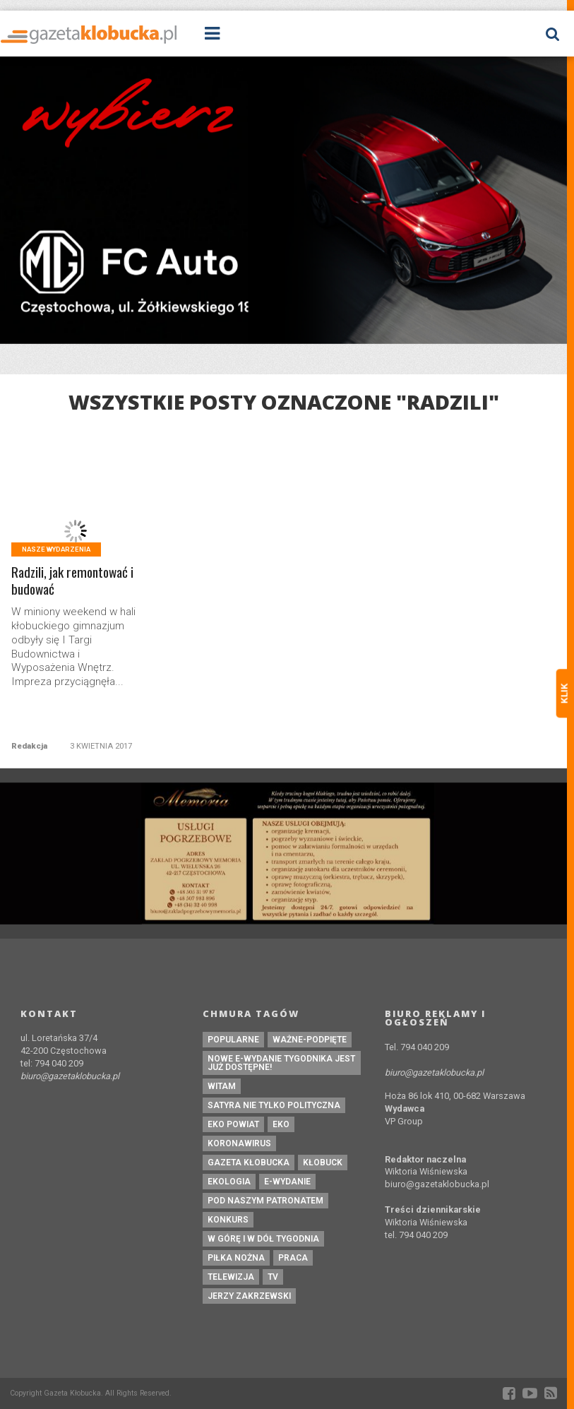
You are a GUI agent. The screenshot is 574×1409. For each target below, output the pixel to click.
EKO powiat (233, 1124)
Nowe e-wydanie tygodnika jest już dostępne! (281, 1063)
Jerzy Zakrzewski (249, 1296)
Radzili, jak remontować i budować (72, 581)
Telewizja (231, 1277)
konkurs (228, 1220)
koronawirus (239, 1143)
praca (293, 1258)
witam (222, 1086)
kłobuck (322, 1162)
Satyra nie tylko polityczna (274, 1105)
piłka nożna (236, 1258)
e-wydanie (287, 1182)
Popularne (233, 1040)
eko (281, 1124)
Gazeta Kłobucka (248, 1162)
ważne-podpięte (310, 1040)
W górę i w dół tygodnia (263, 1239)
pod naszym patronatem (265, 1201)
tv (273, 1277)
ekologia (229, 1182)
